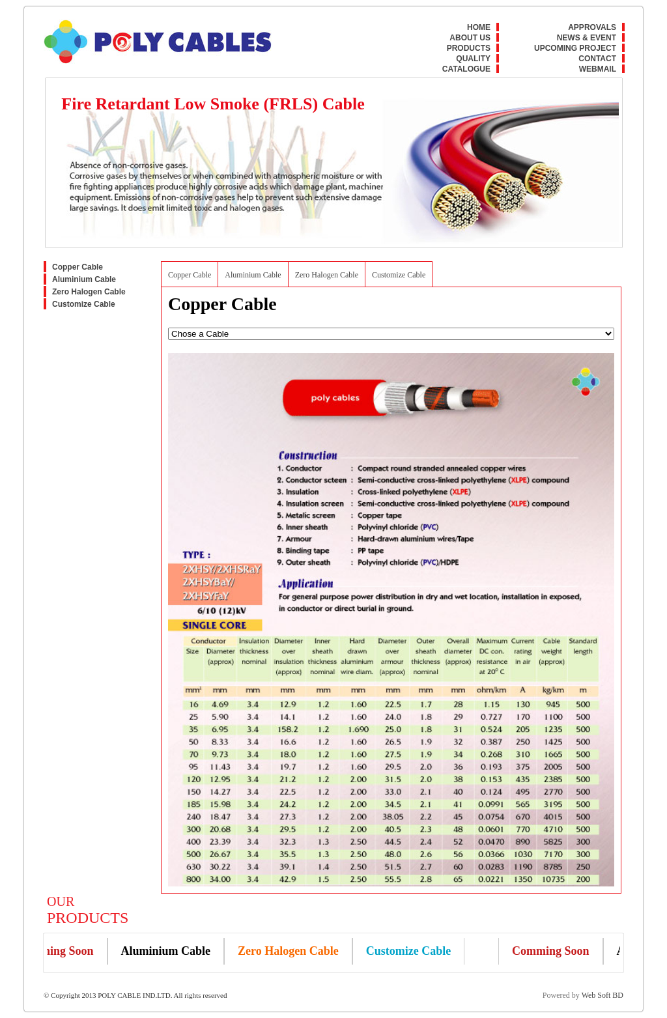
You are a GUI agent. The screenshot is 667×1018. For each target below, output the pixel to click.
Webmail (597, 69)
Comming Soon (58, 950)
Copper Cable (77, 267)
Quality (473, 58)
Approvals (592, 27)
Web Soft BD (602, 995)
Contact (597, 58)
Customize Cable (83, 304)
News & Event (586, 37)
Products (468, 48)
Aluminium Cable (84, 279)
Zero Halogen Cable (89, 291)
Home (478, 27)
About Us (469, 37)
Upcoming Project (575, 48)
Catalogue (466, 69)
